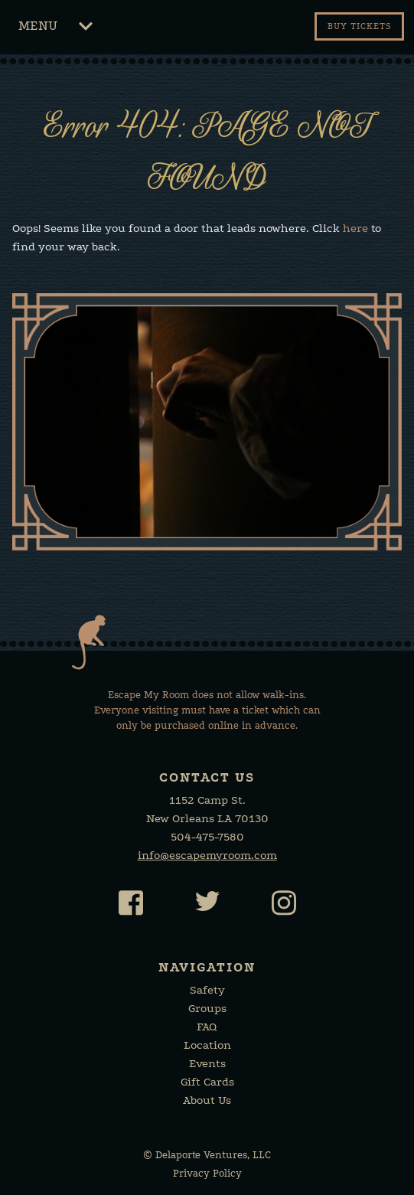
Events (207, 1063)
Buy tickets (359, 26)
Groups (207, 1008)
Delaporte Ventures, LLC (213, 1155)
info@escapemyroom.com (207, 855)
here (355, 228)
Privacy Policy (207, 1173)
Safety (207, 990)
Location (207, 1045)
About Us (207, 1100)
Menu (55, 28)
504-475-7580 (207, 837)
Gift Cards (207, 1082)
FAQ (207, 1026)
